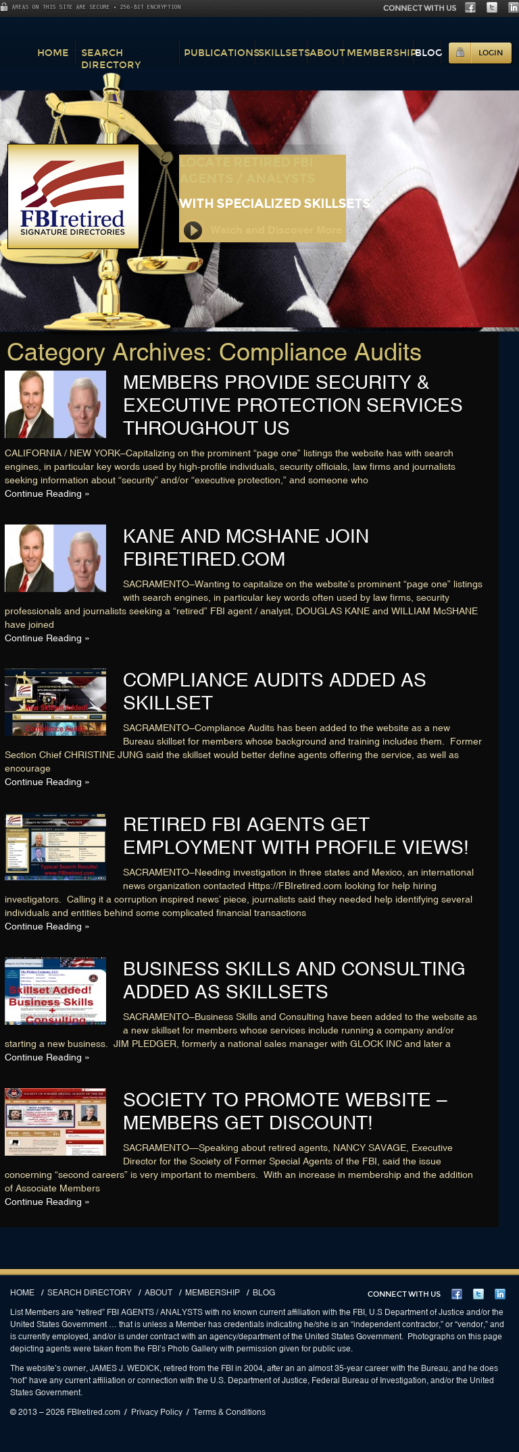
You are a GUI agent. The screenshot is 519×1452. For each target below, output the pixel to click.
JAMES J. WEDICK (124, 1368)
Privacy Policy (156, 1412)
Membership (382, 53)
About (327, 53)
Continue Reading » (47, 493)
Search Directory (111, 59)
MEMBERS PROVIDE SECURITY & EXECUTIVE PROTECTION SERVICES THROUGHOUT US (293, 405)
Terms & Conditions (229, 1412)
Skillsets (284, 53)
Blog (429, 53)
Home (53, 53)
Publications (222, 53)
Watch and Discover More (261, 230)
